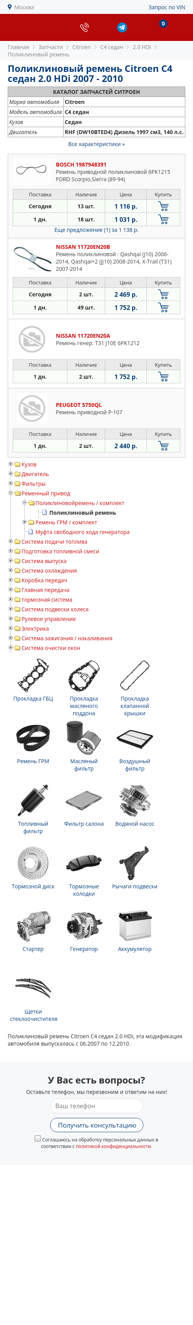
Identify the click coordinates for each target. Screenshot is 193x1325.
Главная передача (45, 590)
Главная (18, 47)
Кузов (29, 464)
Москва (24, 7)
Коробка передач (44, 580)
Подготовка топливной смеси (60, 551)
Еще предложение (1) (96, 229)
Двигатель (35, 474)
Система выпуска (44, 561)
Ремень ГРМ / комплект (66, 522)
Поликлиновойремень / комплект (79, 503)
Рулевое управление (49, 619)
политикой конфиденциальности (113, 1146)
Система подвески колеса (55, 609)
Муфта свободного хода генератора (82, 532)
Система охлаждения (49, 570)
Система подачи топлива (54, 541)
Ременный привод (46, 493)
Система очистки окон (51, 647)
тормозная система (47, 599)
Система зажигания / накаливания (67, 638)
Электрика (35, 628)
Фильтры (33, 483)
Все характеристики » (96, 144)
